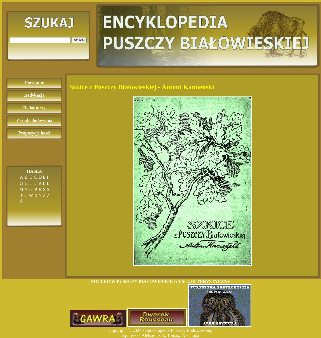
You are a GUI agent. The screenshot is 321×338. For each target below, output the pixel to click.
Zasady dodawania (34, 120)
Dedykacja (34, 95)
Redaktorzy (34, 107)
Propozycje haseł (34, 133)
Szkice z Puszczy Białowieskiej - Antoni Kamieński (141, 87)
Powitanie (34, 82)
